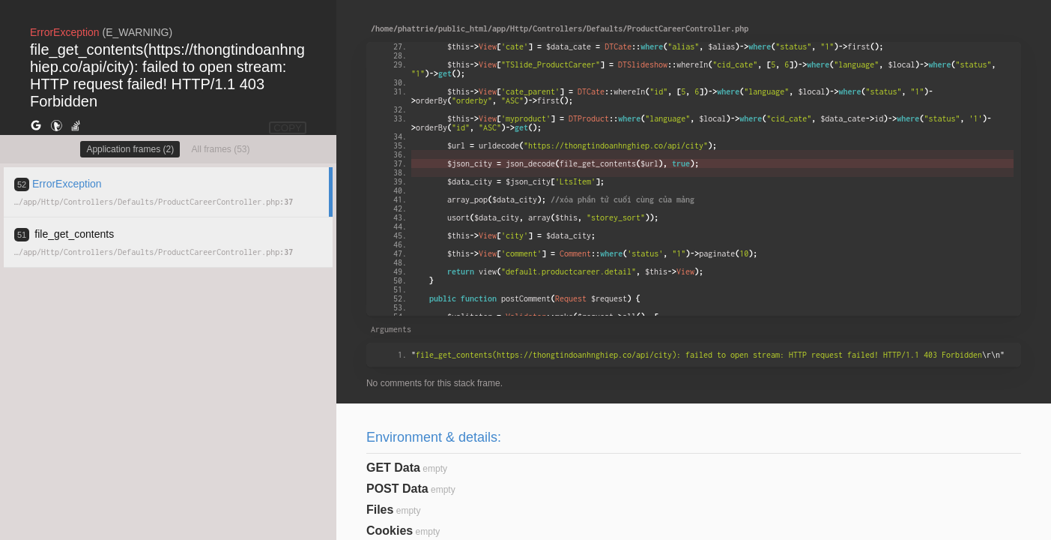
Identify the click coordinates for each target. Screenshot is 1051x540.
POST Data (397, 488)
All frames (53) (220, 149)
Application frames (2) (130, 149)
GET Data (393, 467)
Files (379, 509)
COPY (287, 128)
